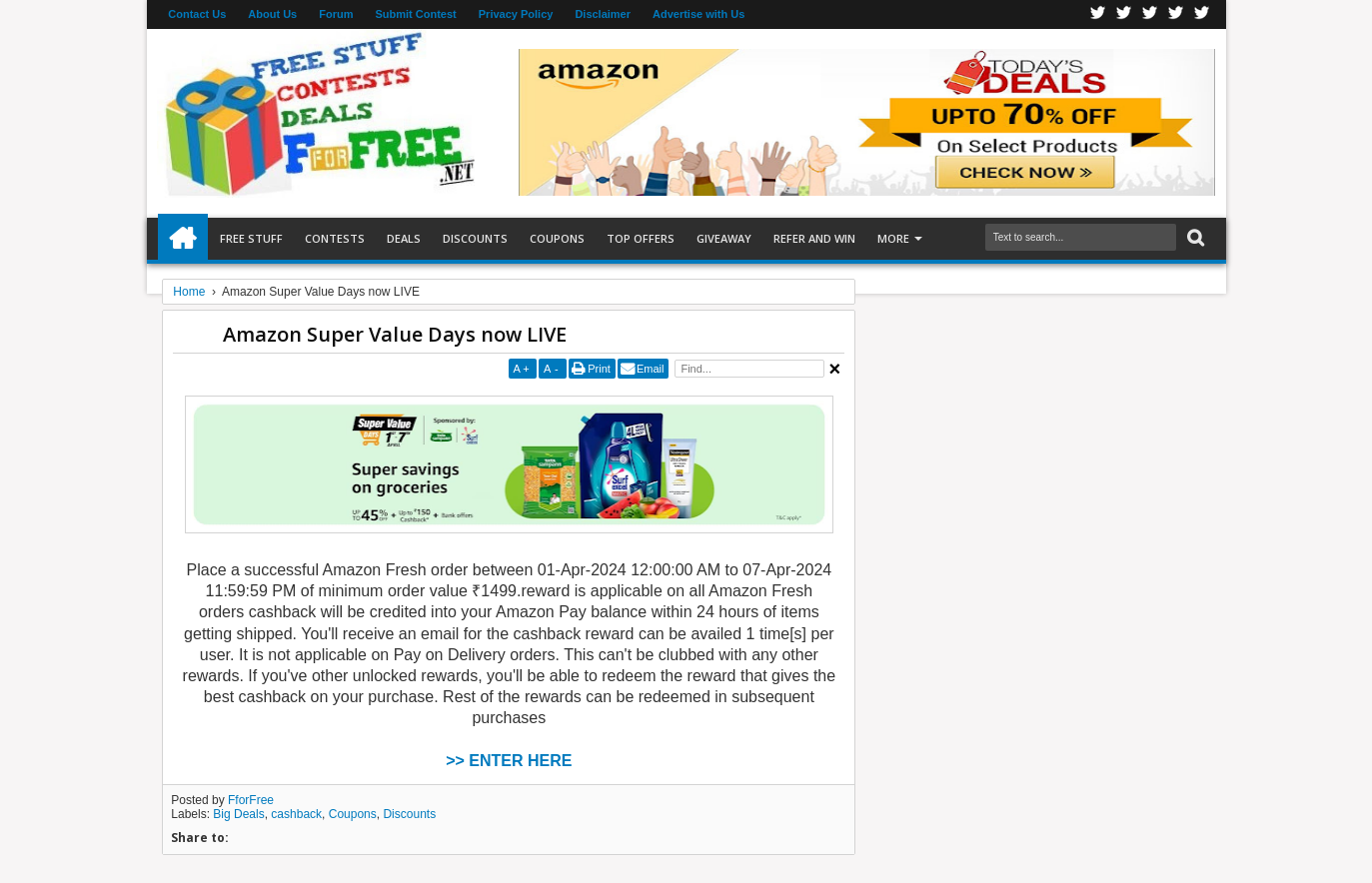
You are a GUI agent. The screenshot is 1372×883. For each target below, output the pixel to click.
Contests (335, 238)
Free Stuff (251, 238)
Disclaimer (603, 14)
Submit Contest (415, 14)
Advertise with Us (698, 14)
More (893, 238)
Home (183, 239)
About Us (272, 14)
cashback (296, 814)
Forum (336, 14)
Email (651, 369)
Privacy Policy (516, 14)
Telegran (1150, 14)
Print (599, 369)
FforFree (251, 800)
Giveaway (723, 238)
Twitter (1124, 14)
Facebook (1098, 14)
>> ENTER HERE (509, 760)
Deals (404, 238)
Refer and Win (814, 238)
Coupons (557, 238)
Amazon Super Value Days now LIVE (395, 334)
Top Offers (641, 238)
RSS (1176, 14)
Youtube (1202, 14)
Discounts (475, 238)
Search (1193, 238)
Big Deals (238, 814)
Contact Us (197, 14)
